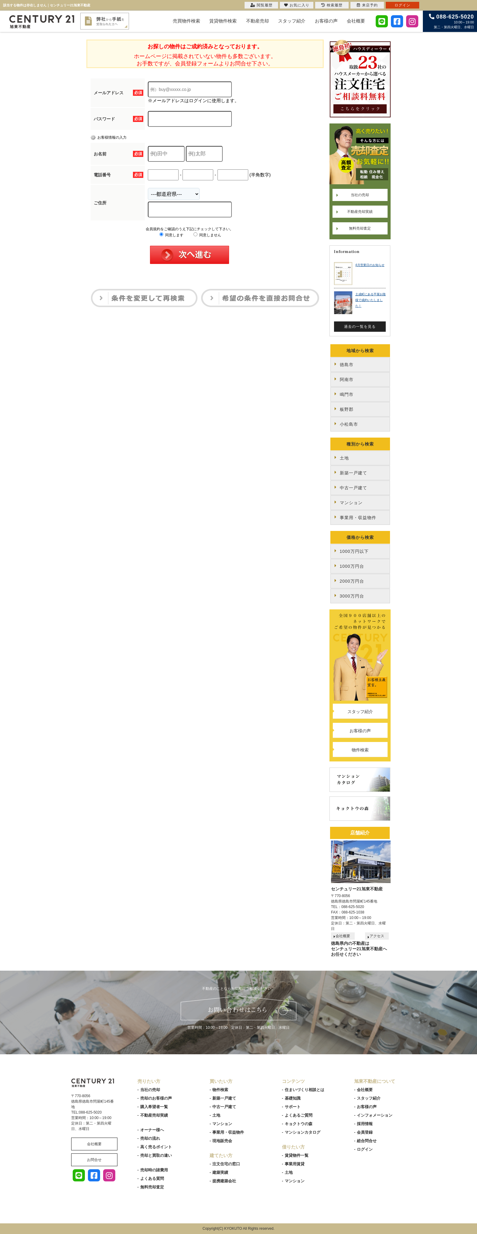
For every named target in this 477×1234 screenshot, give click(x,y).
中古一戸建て (353, 487)
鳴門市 (346, 394)
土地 (344, 458)
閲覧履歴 (261, 5)
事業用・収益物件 (358, 517)
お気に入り (296, 5)
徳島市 (346, 364)
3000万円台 (352, 596)
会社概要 (356, 20)
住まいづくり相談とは (304, 1089)
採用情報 (365, 1123)
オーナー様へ (152, 1130)
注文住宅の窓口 (226, 1164)
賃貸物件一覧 (296, 1155)
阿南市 (346, 379)
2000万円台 (352, 581)
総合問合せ (367, 1141)
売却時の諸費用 (154, 1170)
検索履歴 (332, 5)
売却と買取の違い (156, 1155)
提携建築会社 (224, 1181)
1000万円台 (352, 566)
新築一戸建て (353, 472)
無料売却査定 (360, 228)
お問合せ (94, 1160)
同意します (171, 235)
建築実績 (220, 1172)
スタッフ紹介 (291, 20)
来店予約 (367, 5)
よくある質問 (152, 1178)
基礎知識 (293, 1098)
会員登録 (365, 1132)
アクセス (377, 936)
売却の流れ (150, 1138)
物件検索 (360, 749)
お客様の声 (326, 20)
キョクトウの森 (298, 1123)
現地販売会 (222, 1141)
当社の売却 (360, 195)
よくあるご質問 (298, 1115)
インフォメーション (374, 1115)
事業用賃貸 (295, 1164)
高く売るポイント (156, 1147)
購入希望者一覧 (154, 1106)
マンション (351, 502)
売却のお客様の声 (156, 1098)
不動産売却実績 (360, 212)
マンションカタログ (302, 1132)
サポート (293, 1106)
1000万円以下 (354, 551)
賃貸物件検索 (223, 20)
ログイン (365, 1149)
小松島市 (349, 424)
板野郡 (346, 409)
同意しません (207, 235)
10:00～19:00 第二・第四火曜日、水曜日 (451, 21)
